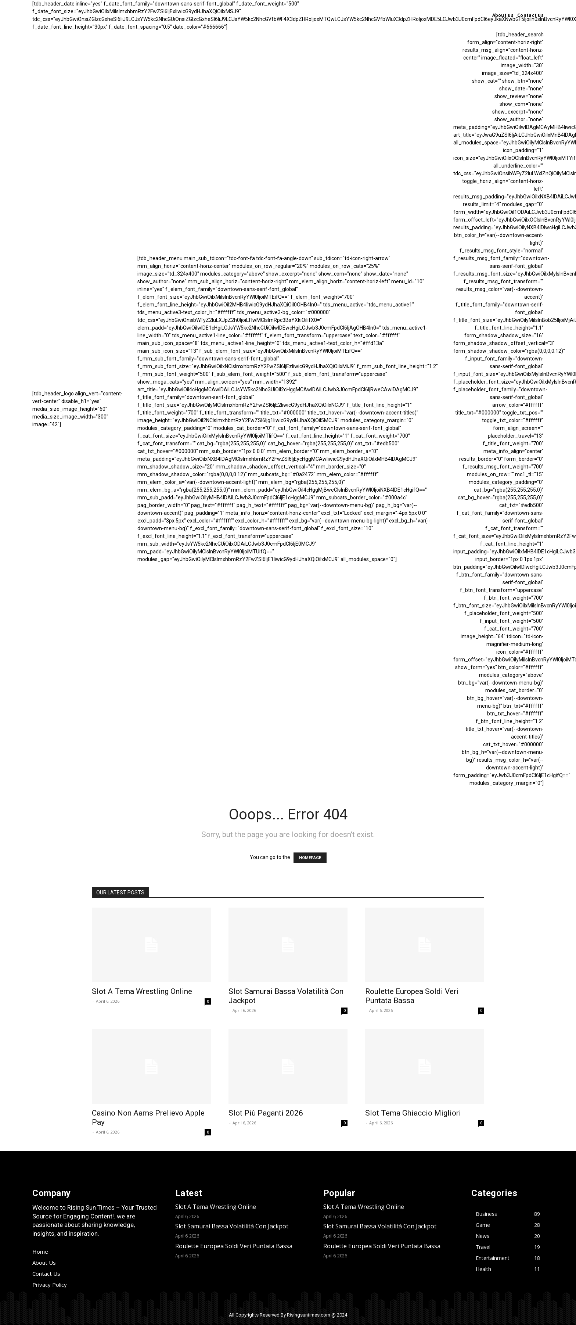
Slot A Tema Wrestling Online (142, 991)
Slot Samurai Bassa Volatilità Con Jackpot (231, 1226)
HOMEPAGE (310, 857)
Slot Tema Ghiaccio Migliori (413, 1113)
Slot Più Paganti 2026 (265, 1113)
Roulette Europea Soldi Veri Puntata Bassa (411, 996)
